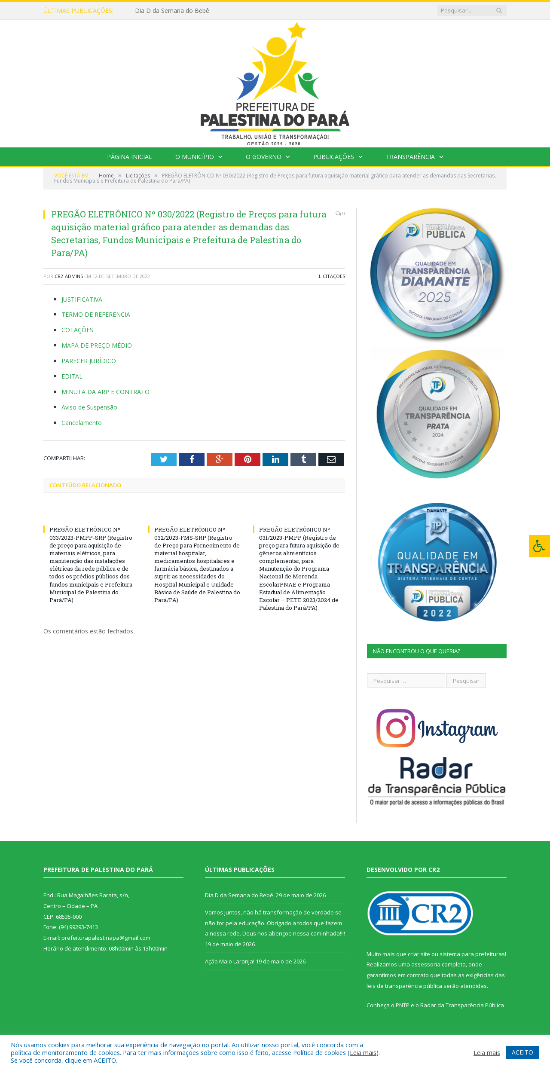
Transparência (410, 157)
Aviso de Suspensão (89, 407)
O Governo (263, 157)
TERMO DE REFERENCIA (95, 314)
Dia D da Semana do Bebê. (173, 11)
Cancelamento (81, 423)
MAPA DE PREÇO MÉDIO (96, 345)
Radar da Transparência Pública (462, 1005)
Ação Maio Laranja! (229, 961)
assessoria (425, 964)
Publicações (333, 157)
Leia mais (363, 1052)
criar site (419, 954)
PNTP (402, 1005)
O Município (194, 157)
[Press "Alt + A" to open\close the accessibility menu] (539, 546)
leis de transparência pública (404, 986)
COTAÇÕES (77, 330)
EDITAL (71, 376)
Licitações (332, 276)
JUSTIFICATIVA (81, 299)
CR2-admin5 (69, 276)
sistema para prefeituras (472, 954)
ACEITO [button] (522, 1052)
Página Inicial (129, 157)
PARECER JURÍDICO (88, 361)
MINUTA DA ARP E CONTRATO (105, 392)
